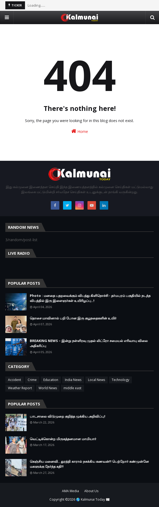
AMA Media (70, 491)
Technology (120, 380)
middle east (72, 388)
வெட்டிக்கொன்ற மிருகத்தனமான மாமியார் (63, 438)
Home (79, 131)
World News (48, 388)
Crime (32, 380)
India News (73, 380)
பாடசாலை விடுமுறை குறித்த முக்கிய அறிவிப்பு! (67, 416)
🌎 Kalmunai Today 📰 (93, 499)
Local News (96, 380)
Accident (14, 380)
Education (50, 380)
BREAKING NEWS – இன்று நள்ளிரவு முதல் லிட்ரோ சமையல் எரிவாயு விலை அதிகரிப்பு (89, 343)
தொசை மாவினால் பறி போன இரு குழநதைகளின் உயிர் (73, 318)
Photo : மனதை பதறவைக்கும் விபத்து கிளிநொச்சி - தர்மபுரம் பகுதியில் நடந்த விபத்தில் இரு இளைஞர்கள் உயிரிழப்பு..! (90, 298)
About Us (91, 491)
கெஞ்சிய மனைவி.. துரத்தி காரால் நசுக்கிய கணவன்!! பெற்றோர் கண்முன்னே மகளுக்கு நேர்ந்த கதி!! (89, 464)
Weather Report (20, 388)
